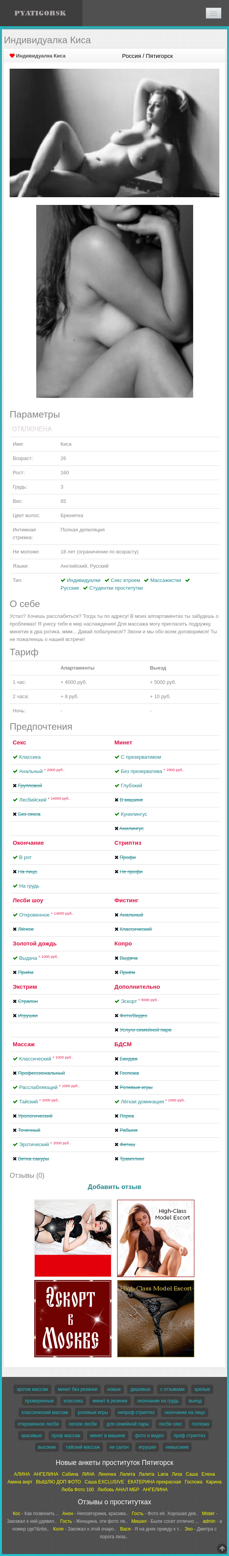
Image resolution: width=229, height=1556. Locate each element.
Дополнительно (137, 986)
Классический (46, 1059)
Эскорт (140, 1001)
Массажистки (165, 580)
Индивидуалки (84, 580)
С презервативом (141, 757)
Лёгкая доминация (153, 1101)
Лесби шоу (28, 900)
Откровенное (46, 915)
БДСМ (123, 1044)
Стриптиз (127, 842)
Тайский (39, 1101)
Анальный (42, 771)
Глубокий (131, 785)
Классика (30, 757)
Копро (123, 943)
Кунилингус (134, 814)
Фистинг (126, 900)
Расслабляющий (49, 1087)
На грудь (29, 886)
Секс (19, 742)
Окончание (28, 842)
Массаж (24, 1044)
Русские (70, 588)
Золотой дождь (35, 943)
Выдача (39, 958)
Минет (123, 742)
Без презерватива (152, 771)
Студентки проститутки (116, 588)
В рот (25, 857)
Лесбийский (45, 800)
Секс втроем (125, 580)
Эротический (45, 1144)
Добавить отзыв (114, 1187)
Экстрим (25, 986)
